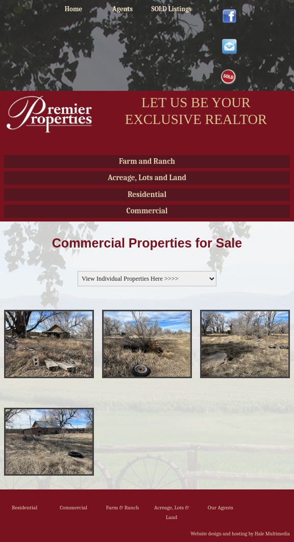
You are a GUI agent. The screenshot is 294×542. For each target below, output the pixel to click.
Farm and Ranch (147, 161)
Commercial (146, 210)
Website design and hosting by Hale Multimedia (240, 534)
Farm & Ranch (122, 507)
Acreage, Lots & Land (171, 512)
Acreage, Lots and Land (147, 177)
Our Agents (220, 507)
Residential (147, 194)
